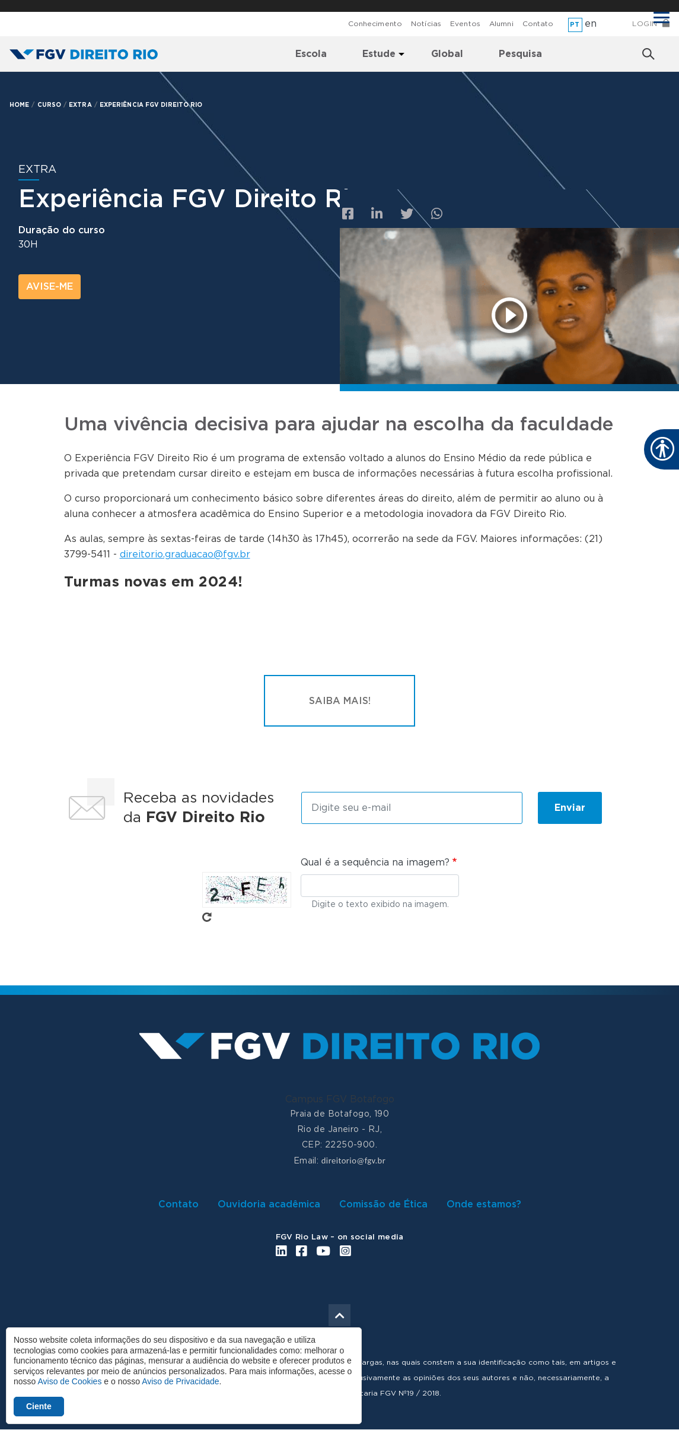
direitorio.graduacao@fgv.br (185, 554)
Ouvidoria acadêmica (269, 1204)
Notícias (426, 23)
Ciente (39, 1406)
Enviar (569, 808)
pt (575, 24)
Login (645, 23)
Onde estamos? (484, 1204)
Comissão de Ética (383, 1204)
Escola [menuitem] (311, 54)
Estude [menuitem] (379, 54)
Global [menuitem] (447, 54)
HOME (19, 105)
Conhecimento (375, 23)
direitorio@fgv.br (353, 1160)
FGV (336, 6)
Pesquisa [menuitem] (520, 54)
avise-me (49, 286)
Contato (538, 23)
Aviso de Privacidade (180, 1381)
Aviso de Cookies (69, 1381)
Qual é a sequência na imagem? (375, 862)
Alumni (501, 23)
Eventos (465, 23)
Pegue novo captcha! (207, 917)
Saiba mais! (340, 701)
